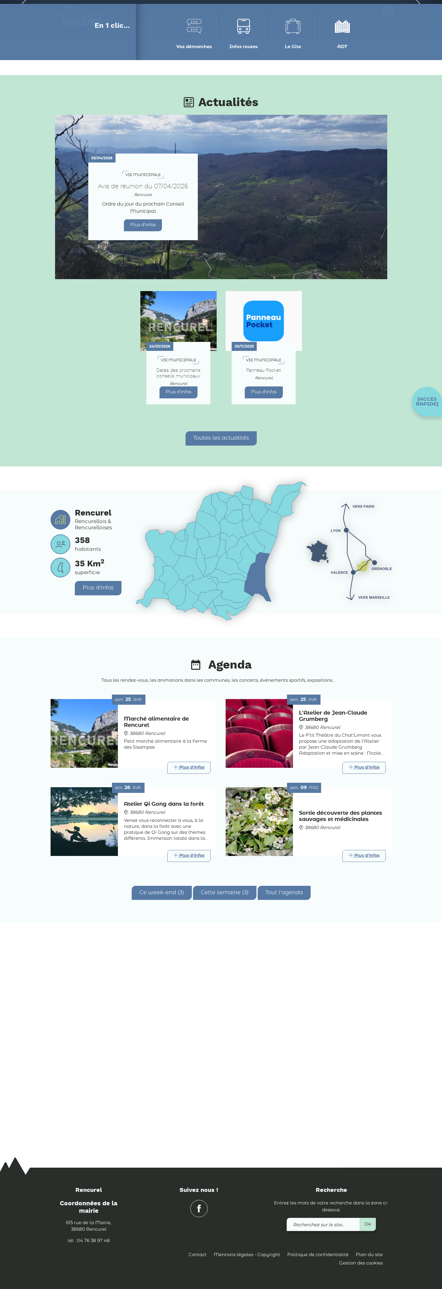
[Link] (189, 982)
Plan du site (369, 1255)
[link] (371, 15)
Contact (197, 1255)
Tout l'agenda (284, 1107)
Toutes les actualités (221, 652)
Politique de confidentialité (318, 1255)
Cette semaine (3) (225, 1107)
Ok (367, 1224)
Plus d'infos (143, 439)
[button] (427, 402)
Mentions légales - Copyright (247, 1255)
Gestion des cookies (361, 1263)
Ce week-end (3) (161, 1107)
